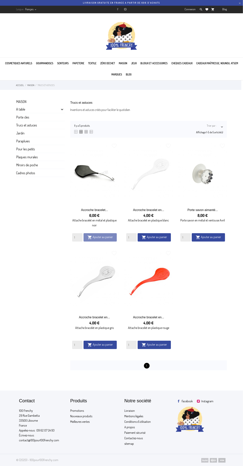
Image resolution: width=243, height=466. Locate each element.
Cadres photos (25, 173)
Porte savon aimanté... (202, 210)
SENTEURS (63, 63)
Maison (21, 102)
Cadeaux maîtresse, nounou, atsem (217, 63)
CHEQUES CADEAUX (182, 63)
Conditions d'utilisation (137, 422)
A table (20, 109)
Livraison (129, 411)
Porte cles (22, 117)
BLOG (129, 74)
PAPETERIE (78, 63)
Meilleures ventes (80, 422)
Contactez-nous (133, 438)
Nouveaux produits (81, 416)
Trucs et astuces (26, 125)
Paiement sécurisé (134, 433)
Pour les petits (25, 149)
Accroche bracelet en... (148, 210)
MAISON (123, 63)
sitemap (129, 444)
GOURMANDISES (44, 63)
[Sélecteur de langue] (31, 9)
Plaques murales (27, 157)
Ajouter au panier (100, 237)
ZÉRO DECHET (107, 63)
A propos (129, 427)
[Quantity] (77, 237)
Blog (224, 9)
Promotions (77, 411)
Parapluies (23, 141)
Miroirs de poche (27, 165)
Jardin (20, 133)
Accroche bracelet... (94, 210)
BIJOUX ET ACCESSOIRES (154, 63)
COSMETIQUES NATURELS (18, 63)
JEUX (134, 63)
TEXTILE (92, 63)
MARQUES (116, 74)
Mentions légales (133, 416)
